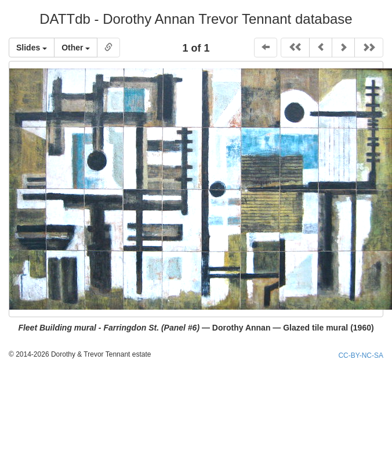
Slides (31, 47)
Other (75, 47)
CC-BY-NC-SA (360, 355)
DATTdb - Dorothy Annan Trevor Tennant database (195, 19)
